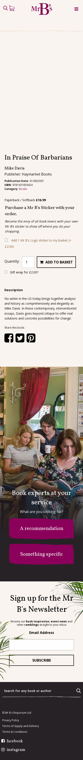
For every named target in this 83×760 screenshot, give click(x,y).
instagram (16, 750)
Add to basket (59, 262)
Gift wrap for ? (21, 272)
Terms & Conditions (14, 732)
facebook (15, 741)
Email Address (41, 632)
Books (23, 189)
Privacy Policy (10, 720)
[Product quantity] (28, 262)
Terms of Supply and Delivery (20, 726)
